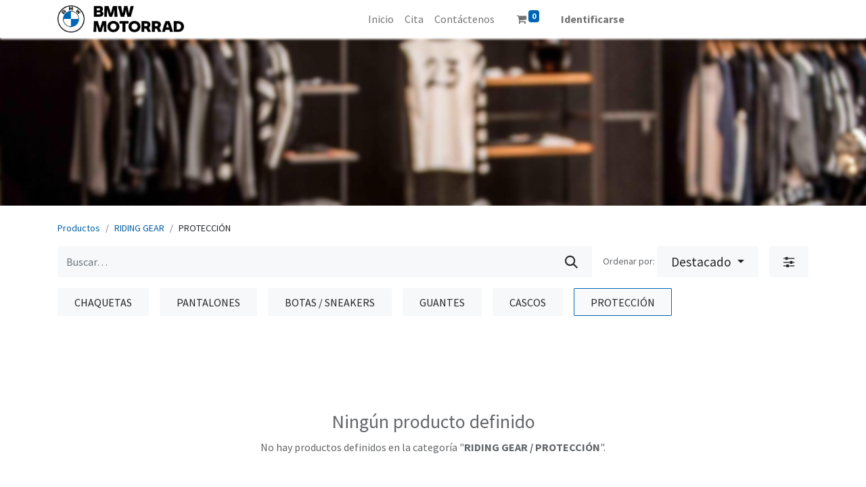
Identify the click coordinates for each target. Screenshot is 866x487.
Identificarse (592, 19)
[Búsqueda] (571, 261)
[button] (707, 261)
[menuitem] (381, 18)
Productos (79, 228)
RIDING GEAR (139, 228)
